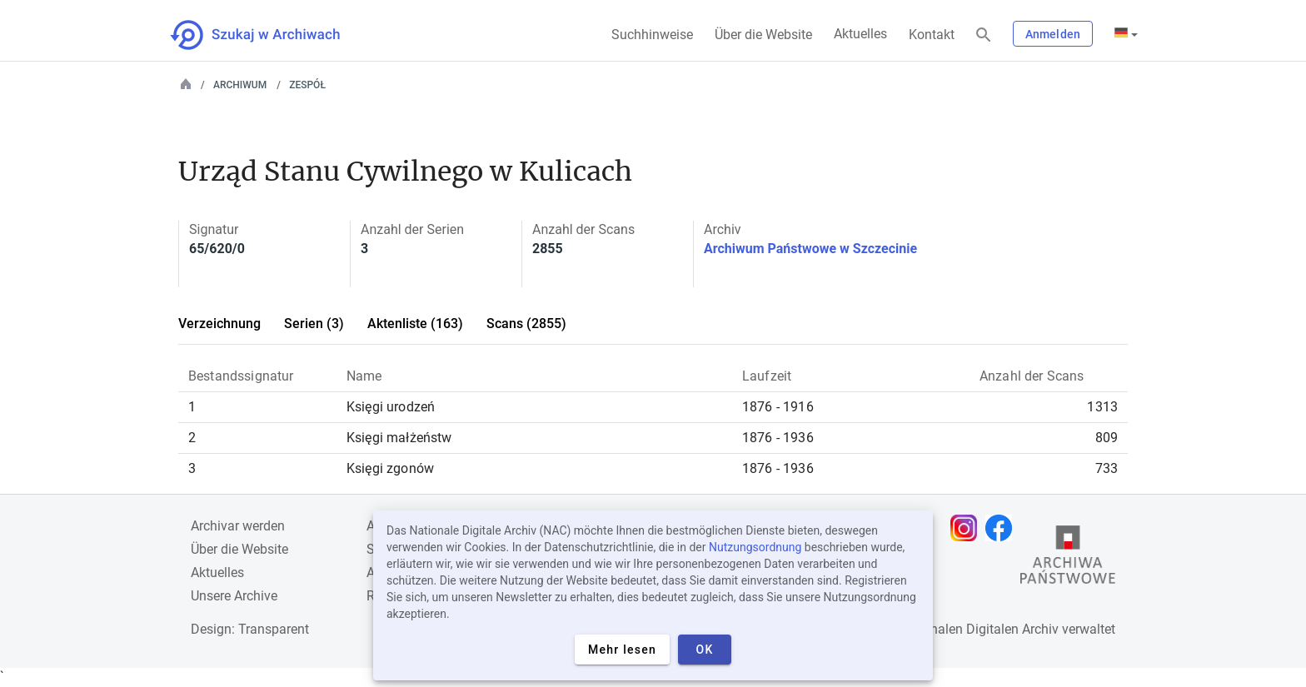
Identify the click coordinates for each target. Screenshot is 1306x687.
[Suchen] (983, 35)
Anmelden (1052, 34)
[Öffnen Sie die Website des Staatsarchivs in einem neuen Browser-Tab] (1067, 559)
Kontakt (932, 34)
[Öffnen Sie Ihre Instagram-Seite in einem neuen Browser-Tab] (967, 528)
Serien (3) (314, 323)
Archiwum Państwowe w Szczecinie (810, 248)
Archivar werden (238, 526)
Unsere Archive (234, 596)
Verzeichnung (219, 323)
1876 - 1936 (778, 438)
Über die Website (763, 34)
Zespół (307, 85)
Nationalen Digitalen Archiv (979, 629)
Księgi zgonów (390, 468)
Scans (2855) (526, 323)
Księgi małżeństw (399, 438)
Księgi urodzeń (390, 407)
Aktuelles (860, 34)
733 (1106, 468)
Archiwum (240, 85)
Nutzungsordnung (755, 547)
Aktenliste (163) (415, 323)
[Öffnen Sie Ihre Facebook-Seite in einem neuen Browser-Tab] (1002, 528)
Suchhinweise (652, 34)
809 (1106, 438)
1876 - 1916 (778, 407)
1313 (1102, 407)
